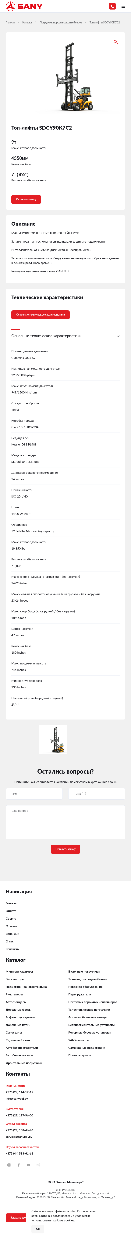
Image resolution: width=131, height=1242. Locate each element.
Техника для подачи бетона (87, 979)
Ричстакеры (14, 994)
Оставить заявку (26, 199)
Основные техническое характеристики (40, 314)
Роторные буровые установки (89, 1032)
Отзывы (11, 926)
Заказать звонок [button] (20, 1217)
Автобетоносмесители (22, 1047)
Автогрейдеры (16, 1002)
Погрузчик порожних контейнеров (92, 1002)
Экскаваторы (15, 979)
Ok (38, 1229)
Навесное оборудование (85, 986)
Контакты (12, 949)
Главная (11, 903)
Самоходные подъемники (86, 1047)
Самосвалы (14, 1032)
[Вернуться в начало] (25, 6)
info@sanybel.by (17, 1098)
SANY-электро (78, 1040)
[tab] (38, 312)
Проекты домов (79, 1055)
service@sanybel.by (19, 1136)
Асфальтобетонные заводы (87, 1017)
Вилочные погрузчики (84, 971)
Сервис (11, 918)
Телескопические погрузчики (89, 1009)
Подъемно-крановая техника (26, 986)
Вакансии (12, 933)
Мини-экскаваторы (19, 971)
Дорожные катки (18, 1024)
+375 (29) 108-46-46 (19, 1130)
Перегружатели (79, 994)
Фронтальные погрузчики (24, 1063)
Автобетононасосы (19, 1055)
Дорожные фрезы (18, 1009)
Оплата (11, 911)
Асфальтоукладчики (20, 1017)
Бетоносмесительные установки (91, 1024)
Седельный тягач (18, 1040)
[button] (123, 6)
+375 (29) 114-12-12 (19, 1092)
